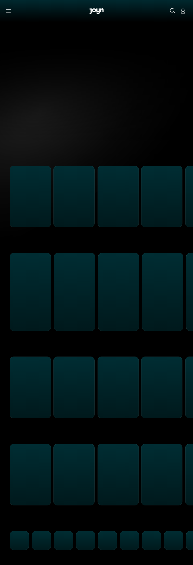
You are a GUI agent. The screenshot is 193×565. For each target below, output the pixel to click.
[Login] (183, 11)
